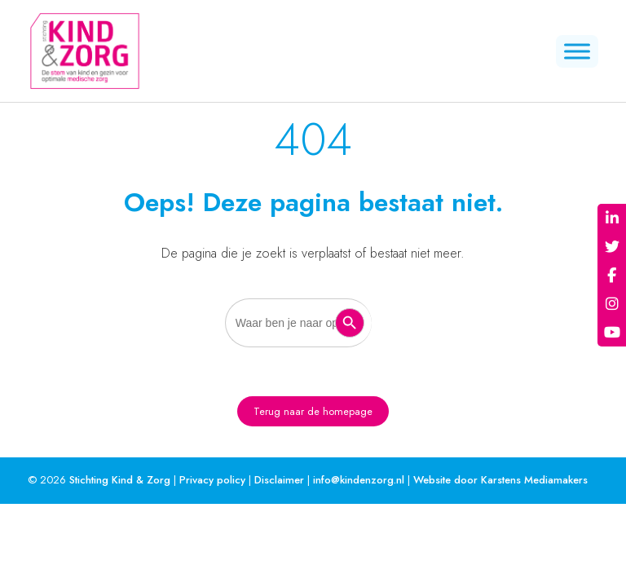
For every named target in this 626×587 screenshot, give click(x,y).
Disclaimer (279, 480)
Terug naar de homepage (313, 411)
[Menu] (577, 51)
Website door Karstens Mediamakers (500, 480)
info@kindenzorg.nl (358, 480)
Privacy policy (212, 480)
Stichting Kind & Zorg (119, 480)
